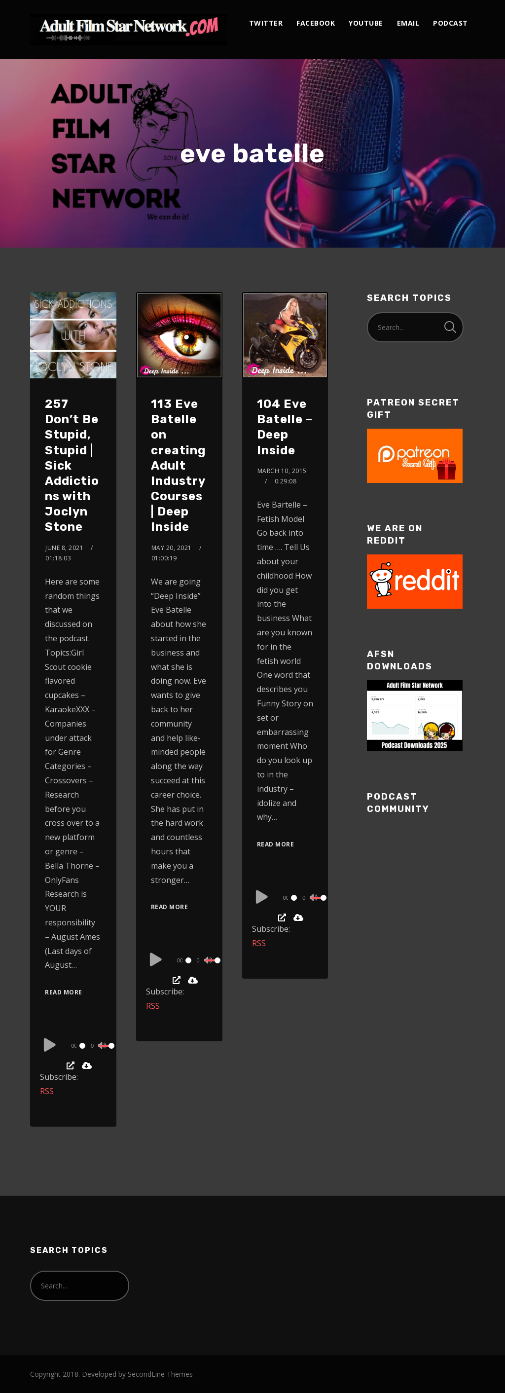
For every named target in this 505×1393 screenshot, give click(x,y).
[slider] (82, 1046)
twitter (266, 23)
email (408, 23)
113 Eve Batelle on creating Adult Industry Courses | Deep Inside (178, 465)
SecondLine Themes (160, 1374)
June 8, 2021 (64, 548)
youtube (366, 23)
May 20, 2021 (171, 548)
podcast (450, 23)
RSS (47, 1091)
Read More (63, 992)
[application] (74, 1045)
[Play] (50, 1044)
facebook (315, 23)
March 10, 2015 (282, 471)
